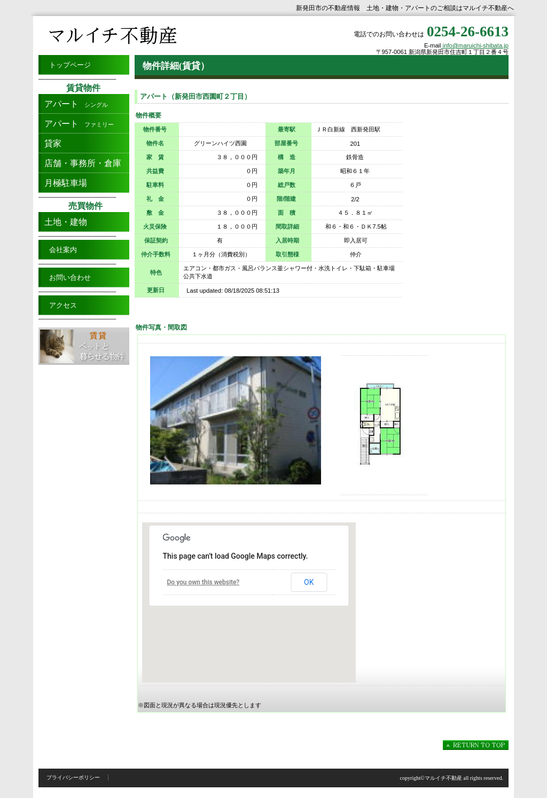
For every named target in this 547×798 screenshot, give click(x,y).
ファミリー (76, 123)
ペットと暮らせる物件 (83, 346)
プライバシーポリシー (73, 777)
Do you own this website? (203, 582)
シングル (73, 103)
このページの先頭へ (476, 745)
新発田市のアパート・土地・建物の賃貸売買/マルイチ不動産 (145, 35)
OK (309, 582)
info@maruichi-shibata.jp (475, 45)
